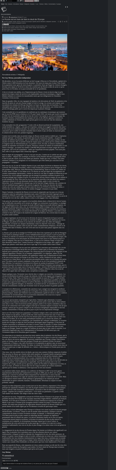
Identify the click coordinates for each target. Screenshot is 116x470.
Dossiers (32, 4)
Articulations (16, 4)
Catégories (26, 4)
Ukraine (5, 27)
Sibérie (30, 27)
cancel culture (19, 26)
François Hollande (21, 29)
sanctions (54, 21)
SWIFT (8, 30)
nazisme (24, 23)
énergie (14, 21)
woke (45, 26)
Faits (6, 4)
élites (23, 26)
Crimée (21, 27)
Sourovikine (13, 29)
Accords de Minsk (40, 26)
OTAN (4, 30)
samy (4, 460)
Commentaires (52, 4)
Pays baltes (25, 27)
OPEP (11, 30)
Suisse (38, 27)
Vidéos (46, 4)
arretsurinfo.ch (13, 17)
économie (5, 21)
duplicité (34, 21)
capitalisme (9, 23)
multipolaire (48, 21)
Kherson (9, 26)
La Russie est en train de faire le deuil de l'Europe (23, 19)
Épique (21, 4)
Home (2, 4)
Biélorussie (42, 27)
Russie (8, 27)
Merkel (8, 29)
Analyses (10, 4)
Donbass (17, 27)
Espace (12, 27)
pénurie (38, 21)
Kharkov (13, 26)
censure (14, 23)
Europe (5, 26)
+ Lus (36, 4)
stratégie (10, 21)
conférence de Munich (30, 26)
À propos (58, 4)
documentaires (6, 14)
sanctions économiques (26, 21)
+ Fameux (41, 4)
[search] (11, 1)
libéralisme (43, 21)
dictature (4, 23)
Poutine (5, 29)
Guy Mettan (6, 24)
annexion (19, 21)
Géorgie (34, 27)
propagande (19, 23)
